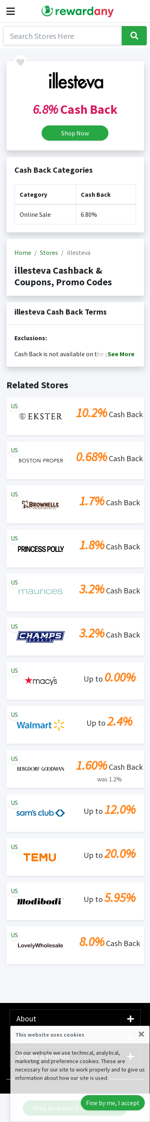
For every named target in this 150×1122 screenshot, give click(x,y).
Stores (49, 252)
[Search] (62, 35)
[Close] (141, 1033)
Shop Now (75, 133)
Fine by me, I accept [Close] (113, 1103)
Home (22, 252)
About (75, 1018)
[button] (12, 11)
